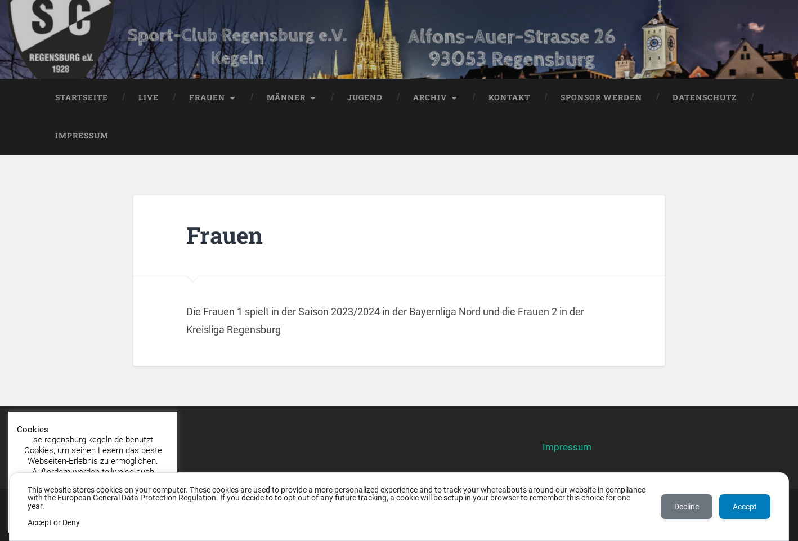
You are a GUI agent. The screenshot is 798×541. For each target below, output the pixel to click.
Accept (745, 506)
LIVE (148, 97)
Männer (286, 97)
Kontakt (509, 97)
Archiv (430, 97)
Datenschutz (705, 97)
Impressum (82, 136)
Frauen (207, 97)
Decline (686, 506)
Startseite (81, 97)
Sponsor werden (601, 97)
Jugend (365, 97)
